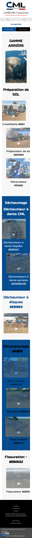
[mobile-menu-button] (24, 19)
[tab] (9, 29)
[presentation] (9, 29)
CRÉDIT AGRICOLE (19, 536)
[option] (16, 66)
